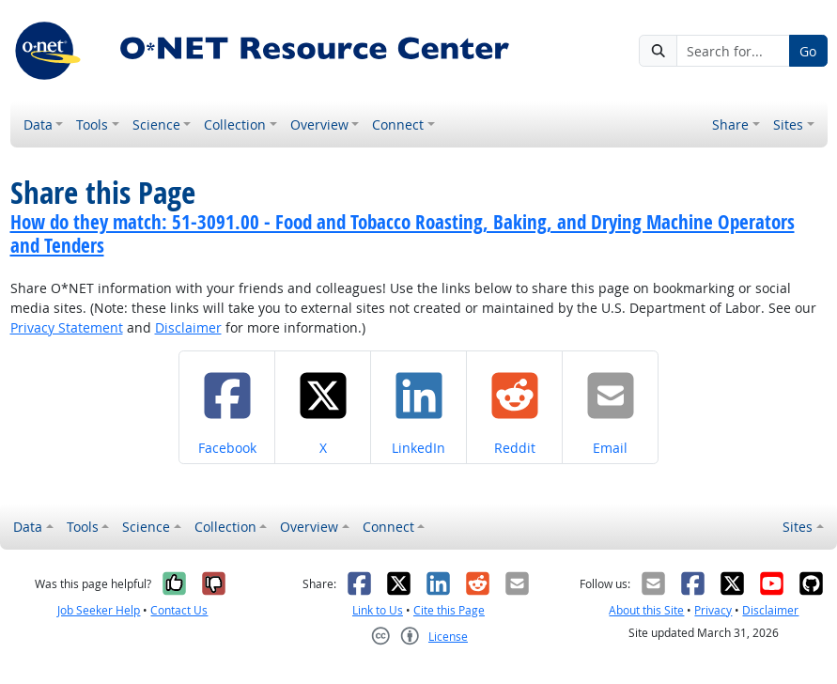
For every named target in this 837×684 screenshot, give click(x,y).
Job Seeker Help (98, 610)
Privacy (713, 610)
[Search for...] (733, 51)
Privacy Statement (66, 327)
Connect (398, 124)
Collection (235, 124)
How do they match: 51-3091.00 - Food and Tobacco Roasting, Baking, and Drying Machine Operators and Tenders (402, 233)
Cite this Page (449, 610)
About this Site (646, 610)
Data (38, 124)
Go (807, 51)
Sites (788, 124)
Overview (319, 124)
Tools (92, 124)
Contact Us (179, 610)
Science (156, 124)
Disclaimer (188, 327)
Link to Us (377, 610)
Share (730, 124)
